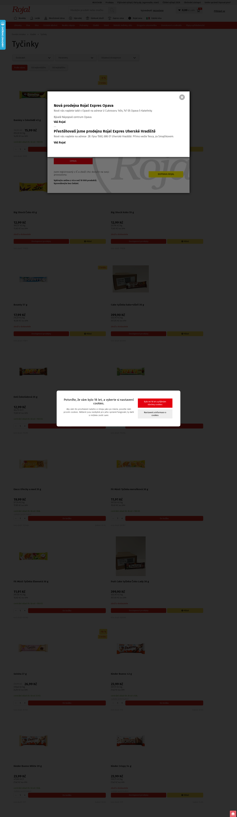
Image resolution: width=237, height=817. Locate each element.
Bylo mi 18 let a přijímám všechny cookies (155, 403)
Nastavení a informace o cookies (155, 413)
